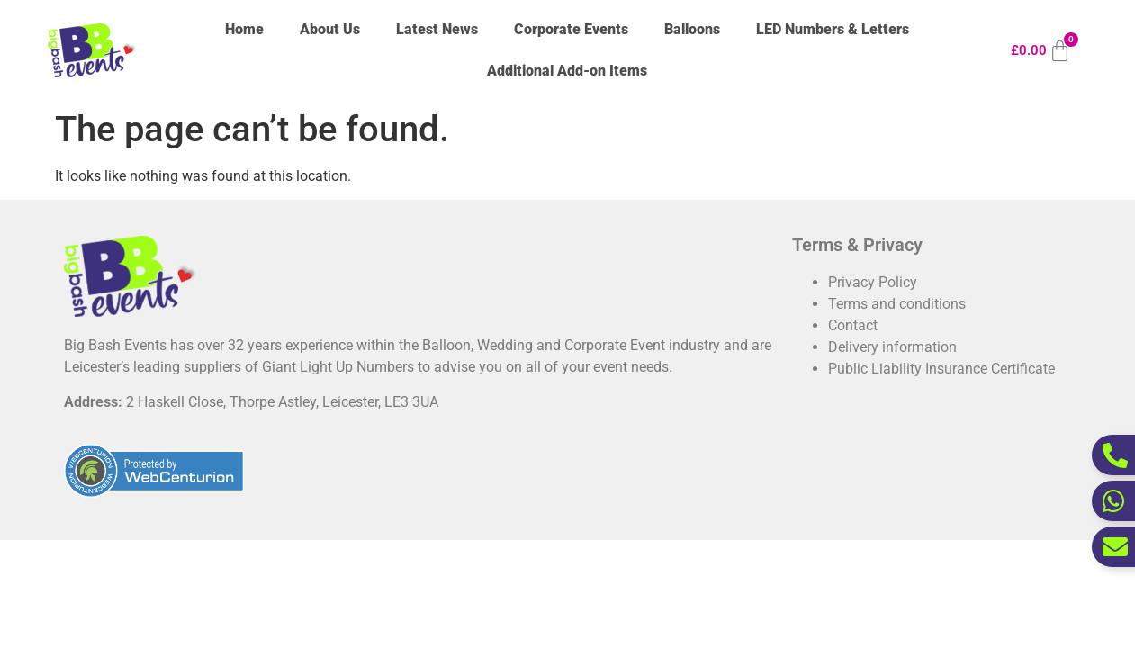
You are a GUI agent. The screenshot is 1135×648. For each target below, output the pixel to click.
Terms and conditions (897, 303)
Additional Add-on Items (567, 70)
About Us (330, 29)
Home (244, 29)
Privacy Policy (872, 282)
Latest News (437, 29)
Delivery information (892, 347)
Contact (853, 325)
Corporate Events (571, 29)
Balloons (692, 29)
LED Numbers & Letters (832, 29)
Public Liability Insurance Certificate (941, 368)
